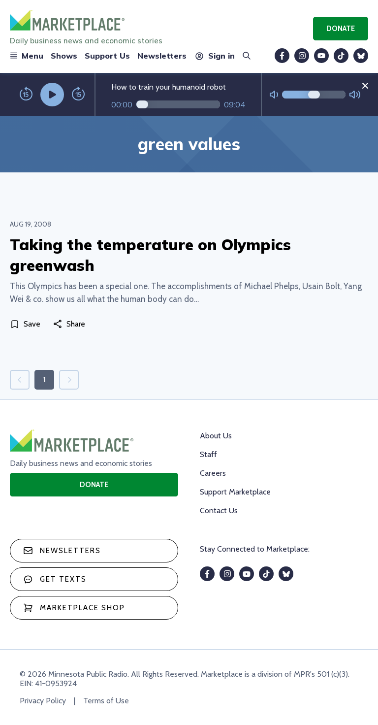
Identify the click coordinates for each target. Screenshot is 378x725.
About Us (216, 435)
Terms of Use (106, 700)
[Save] (27, 324)
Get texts (55, 579)
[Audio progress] (178, 104)
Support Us (107, 56)
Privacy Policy (43, 700)
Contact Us (219, 510)
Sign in (214, 56)
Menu (26, 56)
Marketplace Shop (74, 608)
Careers (213, 473)
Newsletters (162, 56)
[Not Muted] (274, 95)
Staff (208, 454)
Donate (340, 28)
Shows (64, 56)
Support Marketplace (235, 491)
